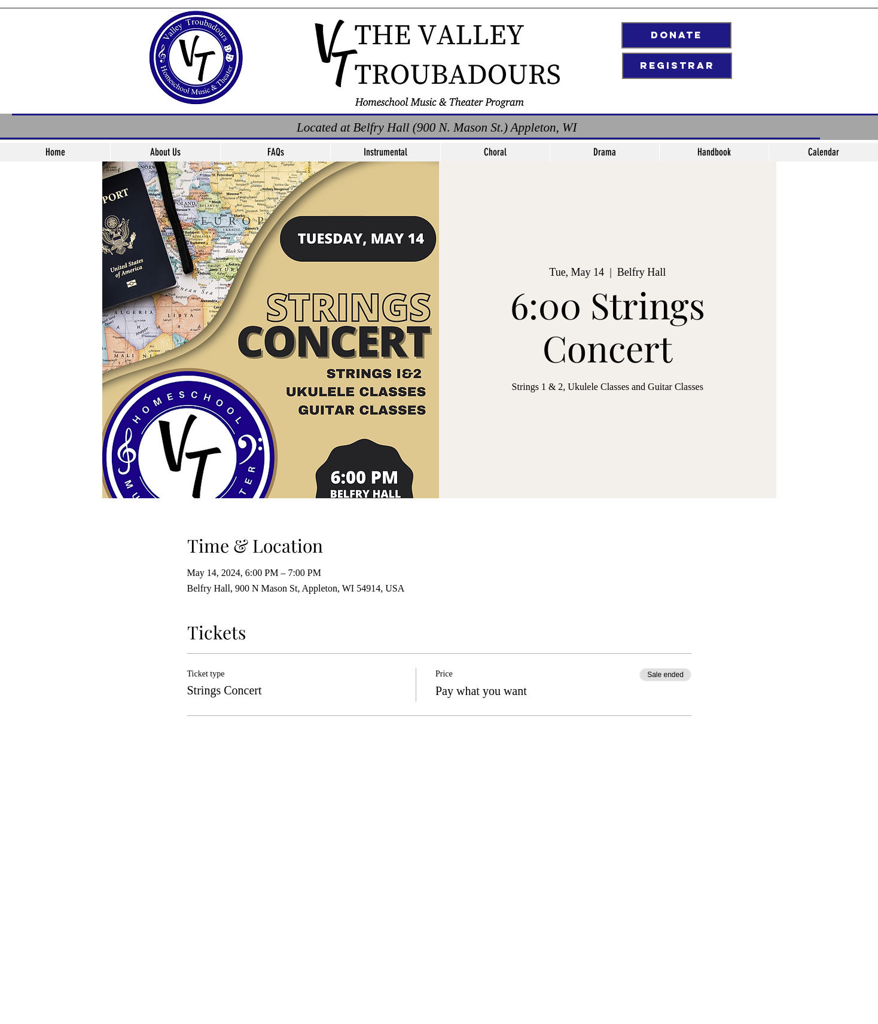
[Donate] (676, 35)
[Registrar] (677, 66)
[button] (385, 152)
